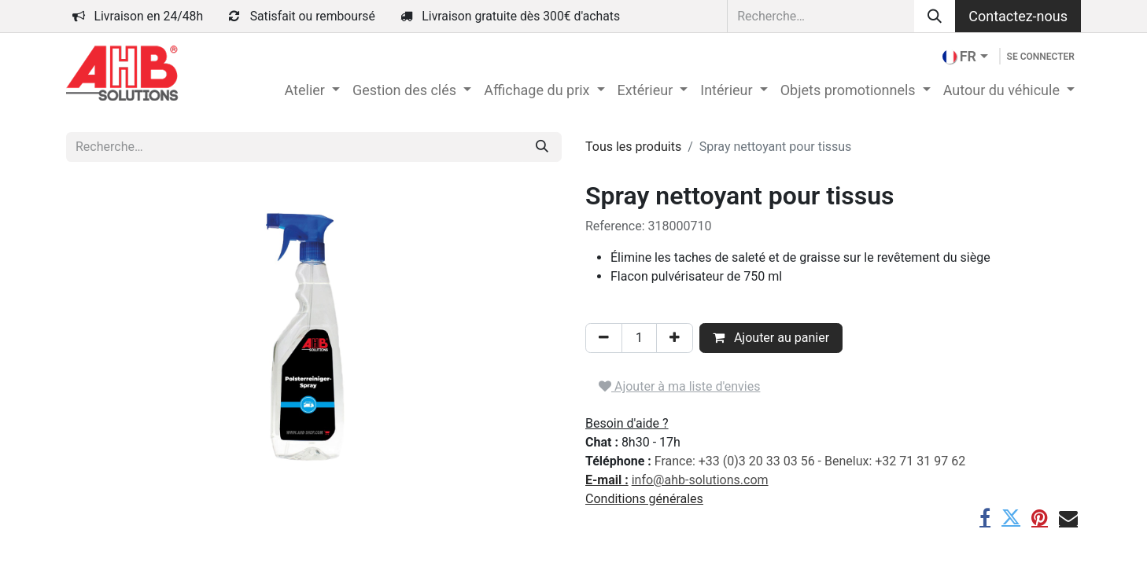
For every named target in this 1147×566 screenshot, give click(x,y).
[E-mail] (1068, 517)
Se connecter (1041, 56)
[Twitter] (1010, 517)
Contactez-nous (1018, 16)
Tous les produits (633, 146)
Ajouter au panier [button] (771, 337)
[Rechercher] (934, 16)
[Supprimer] (603, 338)
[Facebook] (984, 517)
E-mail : (607, 479)
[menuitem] (311, 90)
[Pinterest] (1039, 517)
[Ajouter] (674, 338)
